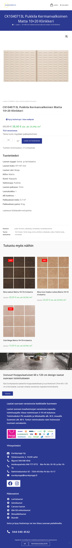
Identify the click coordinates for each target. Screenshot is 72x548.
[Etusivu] (13, 25)
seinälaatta (18, 235)
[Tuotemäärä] (8, 140)
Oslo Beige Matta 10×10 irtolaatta (17, 340)
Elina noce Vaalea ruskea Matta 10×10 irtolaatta (52, 293)
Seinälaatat (36, 229)
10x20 (25, 232)
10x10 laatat (18, 232)
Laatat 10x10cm (19, 229)
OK (25, 544)
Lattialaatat (28, 229)
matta (52, 232)
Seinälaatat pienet (46, 229)
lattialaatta (46, 232)
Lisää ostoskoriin (32, 141)
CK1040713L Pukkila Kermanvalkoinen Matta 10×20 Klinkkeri (41, 25)
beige (29, 232)
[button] (66, 36)
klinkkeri (40, 232)
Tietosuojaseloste (39, 544)
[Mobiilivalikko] (63, 5)
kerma (34, 232)
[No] (69, 543)
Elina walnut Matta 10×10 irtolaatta (18, 292)
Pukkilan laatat (59, 232)
